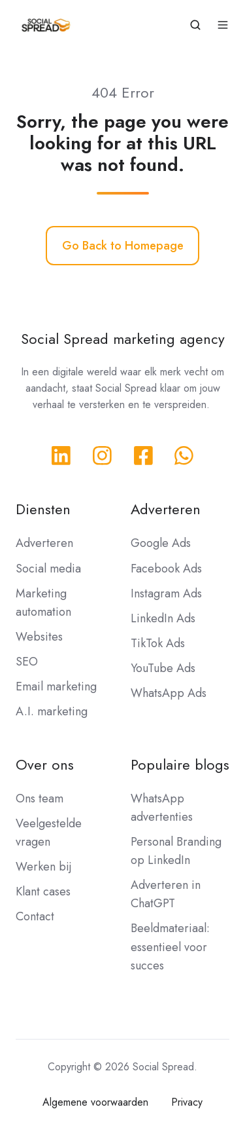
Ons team (39, 798)
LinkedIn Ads (163, 618)
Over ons (45, 765)
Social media (48, 568)
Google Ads (161, 543)
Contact (35, 916)
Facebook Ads (166, 568)
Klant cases (43, 891)
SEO (27, 661)
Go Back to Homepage (123, 245)
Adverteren (44, 543)
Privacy (187, 1102)
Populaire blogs (180, 765)
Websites (39, 636)
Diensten (43, 509)
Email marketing (56, 686)
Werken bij (44, 866)
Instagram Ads (166, 593)
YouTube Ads (163, 668)
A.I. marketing (52, 711)
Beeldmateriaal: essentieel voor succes (170, 946)
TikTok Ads (158, 643)
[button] (195, 24)
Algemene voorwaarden (95, 1102)
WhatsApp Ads (168, 693)
